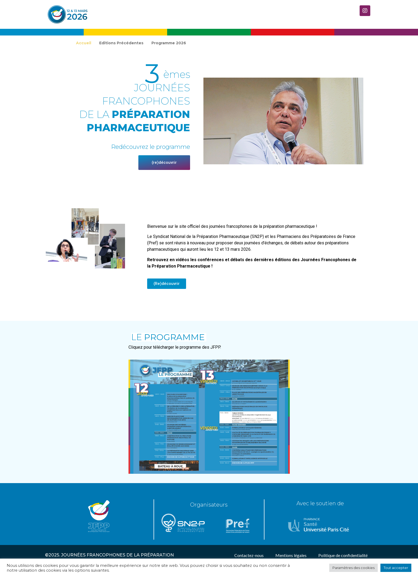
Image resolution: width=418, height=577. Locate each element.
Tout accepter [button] (396, 568)
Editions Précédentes (121, 43)
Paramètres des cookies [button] (353, 568)
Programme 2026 (168, 43)
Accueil (83, 43)
